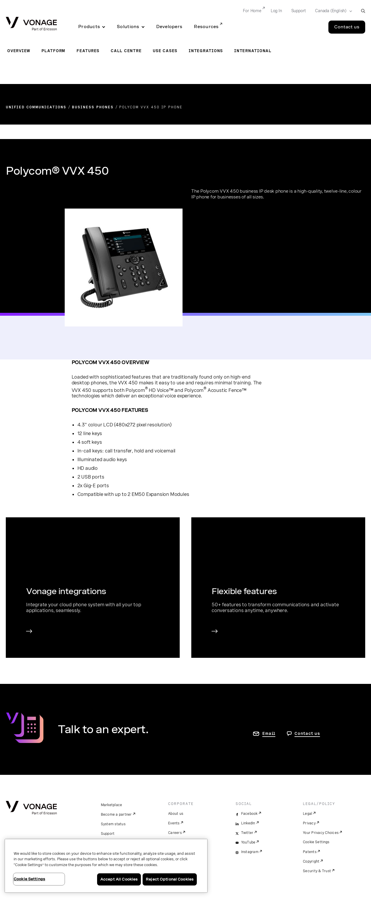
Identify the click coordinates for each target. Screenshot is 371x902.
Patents (310, 852)
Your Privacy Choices (321, 833)
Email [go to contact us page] (268, 733)
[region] (106, 866)
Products (89, 26)
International (253, 50)
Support (108, 834)
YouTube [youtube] (248, 842)
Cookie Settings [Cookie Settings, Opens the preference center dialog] (29, 879)
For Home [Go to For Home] (252, 10)
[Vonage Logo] (31, 24)
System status (113, 824)
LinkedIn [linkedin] (248, 823)
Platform (53, 50)
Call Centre (126, 50)
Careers (175, 833)
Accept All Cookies (119, 879)
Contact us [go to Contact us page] (307, 733)
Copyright (311, 861)
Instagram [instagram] (250, 852)
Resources (206, 26)
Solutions (128, 26)
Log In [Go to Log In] (276, 10)
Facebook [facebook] (249, 814)
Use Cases (165, 50)
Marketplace (111, 805)
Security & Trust (317, 871)
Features (88, 50)
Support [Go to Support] (298, 10)
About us (175, 814)
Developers (169, 26)
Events (174, 823)
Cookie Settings (316, 842)
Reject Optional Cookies (170, 879)
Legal (307, 814)
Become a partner (116, 814)
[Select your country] (331, 11)
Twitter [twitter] (247, 833)
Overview (18, 50)
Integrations (206, 50)
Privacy (309, 823)
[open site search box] (363, 11)
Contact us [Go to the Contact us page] (346, 27)
